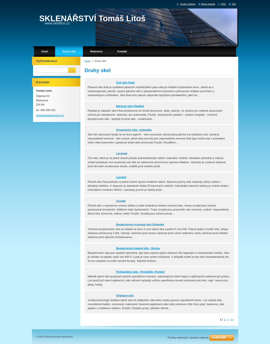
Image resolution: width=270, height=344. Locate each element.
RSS (223, 4)
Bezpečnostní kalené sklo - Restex (138, 248)
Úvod (87, 61)
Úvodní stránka (187, 4)
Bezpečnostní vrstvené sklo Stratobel (140, 224)
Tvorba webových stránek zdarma (187, 337)
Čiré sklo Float (125, 82)
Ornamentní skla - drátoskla (134, 129)
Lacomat (121, 153)
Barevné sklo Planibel (130, 106)
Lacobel (121, 177)
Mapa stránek (208, 4)
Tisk (234, 4)
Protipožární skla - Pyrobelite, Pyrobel (140, 271)
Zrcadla (121, 200)
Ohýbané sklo (125, 295)
